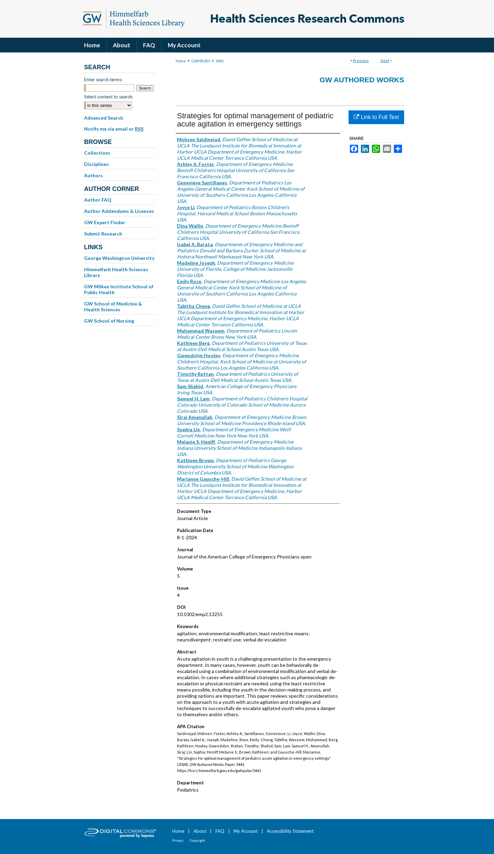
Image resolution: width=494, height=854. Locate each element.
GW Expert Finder (104, 222)
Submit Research (103, 234)
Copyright (197, 840)
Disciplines (96, 164)
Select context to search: (108, 96)
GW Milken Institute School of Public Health (118, 289)
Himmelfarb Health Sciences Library (116, 272)
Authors (93, 175)
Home (181, 61)
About (199, 831)
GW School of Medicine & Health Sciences (113, 306)
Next (384, 60)
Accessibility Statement (290, 831)
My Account (246, 831)
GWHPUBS (200, 61)
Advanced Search (103, 118)
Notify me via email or (113, 129)
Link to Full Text (376, 117)
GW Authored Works (361, 80)
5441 (219, 61)
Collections (97, 153)
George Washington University (119, 258)
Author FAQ (97, 200)
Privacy (177, 840)
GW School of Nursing (109, 321)
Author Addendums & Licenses (119, 211)
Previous (361, 60)
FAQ (219, 831)
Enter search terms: (103, 79)
